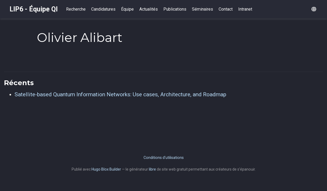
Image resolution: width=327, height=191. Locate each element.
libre (152, 169)
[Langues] (314, 9)
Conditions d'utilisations (164, 157)
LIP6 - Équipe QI (34, 9)
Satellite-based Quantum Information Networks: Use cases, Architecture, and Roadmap (120, 94)
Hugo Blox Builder (106, 169)
